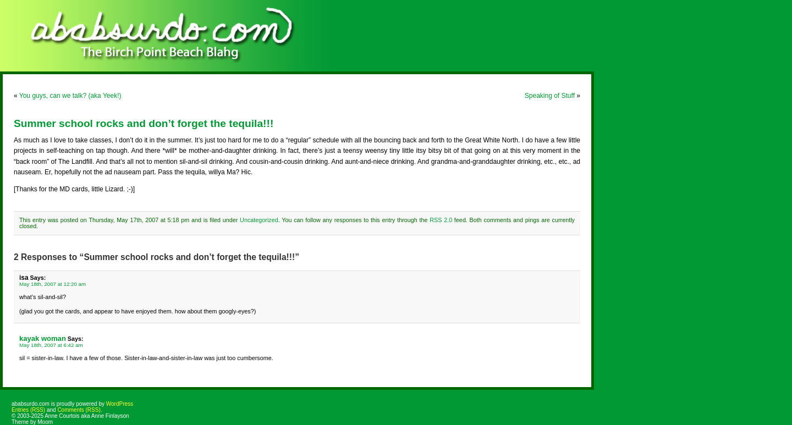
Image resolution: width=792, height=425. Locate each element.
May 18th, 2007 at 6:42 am (51, 345)
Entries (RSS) (28, 410)
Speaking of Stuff (550, 96)
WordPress (119, 404)
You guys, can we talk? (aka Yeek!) (70, 96)
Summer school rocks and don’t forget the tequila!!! (143, 123)
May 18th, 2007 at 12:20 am (52, 284)
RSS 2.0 (441, 220)
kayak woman (42, 338)
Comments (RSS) (78, 410)
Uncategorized (259, 220)
